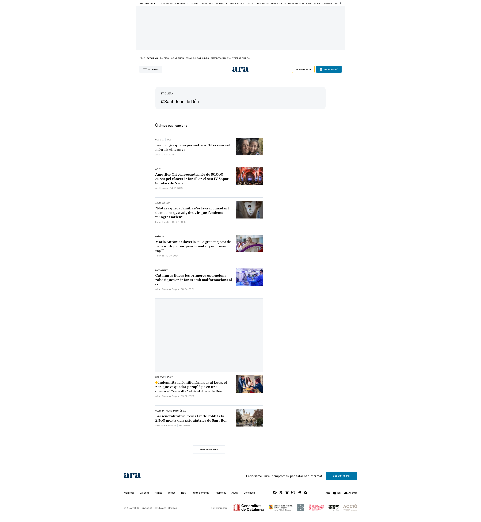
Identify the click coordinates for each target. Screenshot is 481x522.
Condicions (160, 507)
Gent (158, 169)
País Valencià (177, 58)
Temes (171, 492)
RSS (183, 492)
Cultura (159, 410)
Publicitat (220, 492)
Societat (160, 139)
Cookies (172, 507)
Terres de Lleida (241, 58)
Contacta (249, 492)
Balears (164, 58)
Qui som (144, 492)
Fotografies (161, 270)
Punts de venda (200, 492)
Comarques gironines (197, 58)
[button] (340, 3)
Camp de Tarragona (221, 58)
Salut (169, 139)
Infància (159, 236)
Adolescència (162, 202)
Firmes (158, 492)
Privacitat (146, 507)
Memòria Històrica (176, 410)
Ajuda (234, 492)
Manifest (129, 492)
